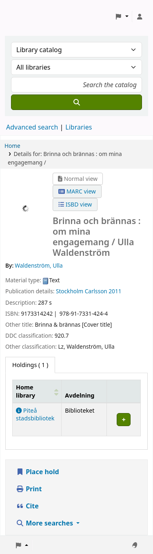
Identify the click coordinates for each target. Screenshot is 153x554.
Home (12, 145)
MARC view (77, 191)
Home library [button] (25, 391)
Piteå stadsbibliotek (35, 414)
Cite (27, 505)
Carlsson (96, 291)
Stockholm (69, 291)
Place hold (37, 471)
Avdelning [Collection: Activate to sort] (79, 395)
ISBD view (75, 204)
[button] (122, 16)
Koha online (27, 16)
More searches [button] (45, 523)
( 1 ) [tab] (30, 365)
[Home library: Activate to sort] (37, 391)
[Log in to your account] (139, 16)
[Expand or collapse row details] (124, 419)
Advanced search (32, 127)
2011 (115, 291)
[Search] (76, 102)
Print (29, 488)
